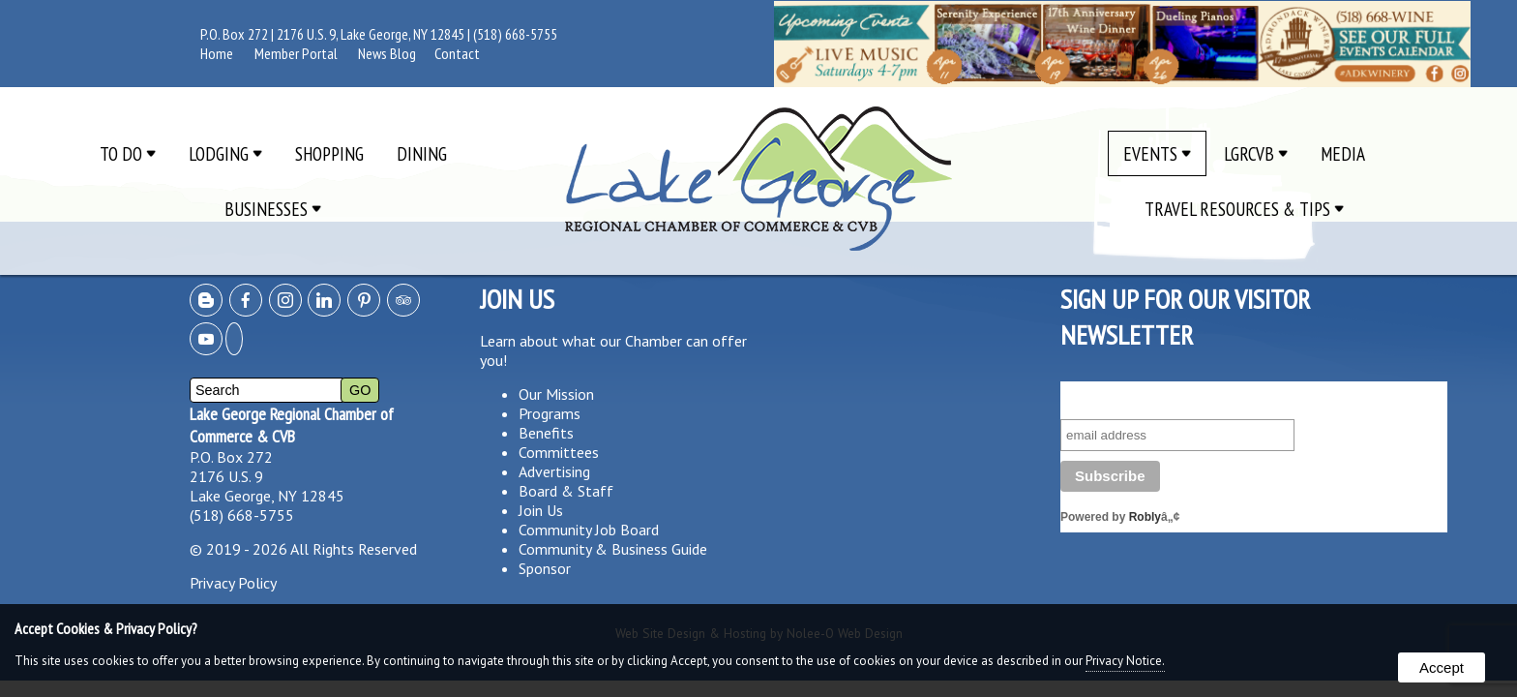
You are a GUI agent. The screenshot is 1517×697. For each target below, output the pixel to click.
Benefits (546, 432)
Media (1343, 153)
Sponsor (545, 568)
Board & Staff (566, 490)
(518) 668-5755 (515, 34)
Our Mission (556, 394)
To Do (128, 153)
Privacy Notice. (1125, 660)
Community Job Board (589, 529)
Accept (1441, 667)
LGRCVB (1256, 153)
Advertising (554, 471)
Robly (1145, 517)
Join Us (541, 510)
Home (216, 53)
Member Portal (296, 53)
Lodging (225, 153)
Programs (549, 413)
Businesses (272, 209)
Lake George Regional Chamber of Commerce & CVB (292, 425)
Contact (457, 53)
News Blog (387, 53)
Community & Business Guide (613, 549)
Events (1157, 153)
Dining (422, 153)
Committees (559, 452)
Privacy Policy (233, 582)
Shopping (329, 153)
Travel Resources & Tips (1244, 209)
